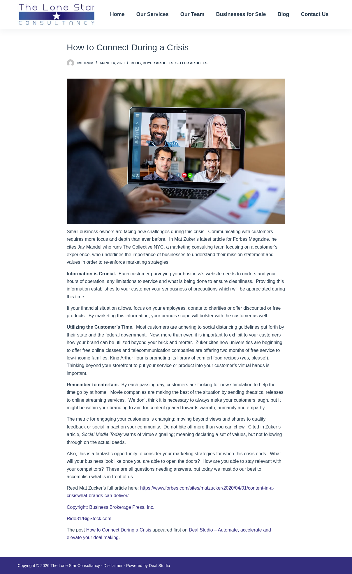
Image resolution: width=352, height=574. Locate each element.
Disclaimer (112, 565)
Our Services (152, 14)
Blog (283, 14)
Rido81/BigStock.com (89, 518)
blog (136, 63)
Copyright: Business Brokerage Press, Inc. (110, 507)
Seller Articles (191, 63)
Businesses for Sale (241, 14)
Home (117, 14)
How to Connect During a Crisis (118, 529)
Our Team (192, 14)
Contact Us (315, 14)
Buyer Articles (158, 63)
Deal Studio (159, 565)
